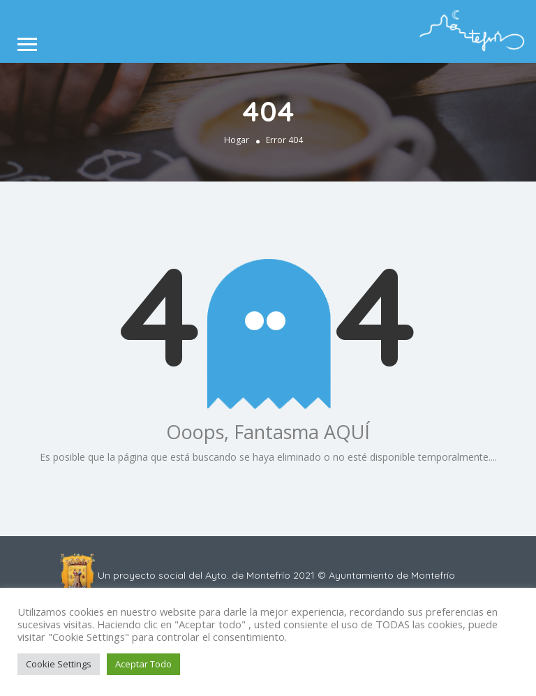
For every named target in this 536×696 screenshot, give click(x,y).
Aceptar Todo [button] (143, 664)
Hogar (236, 140)
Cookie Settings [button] (58, 664)
